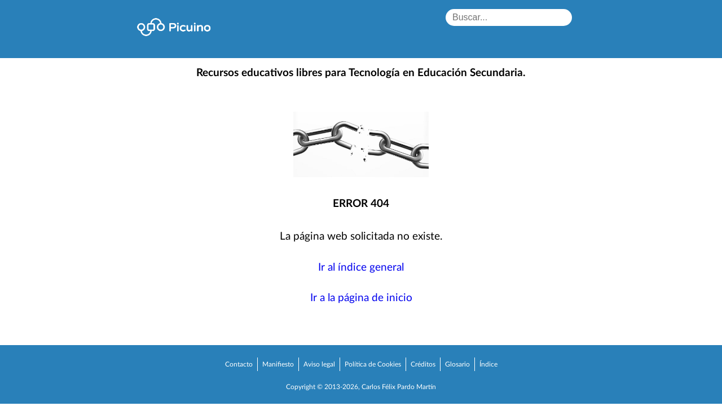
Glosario (457, 364)
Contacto (239, 364)
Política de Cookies (373, 364)
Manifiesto (278, 364)
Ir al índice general (361, 267)
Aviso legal (319, 364)
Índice (488, 364)
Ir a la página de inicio (361, 298)
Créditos (423, 364)
